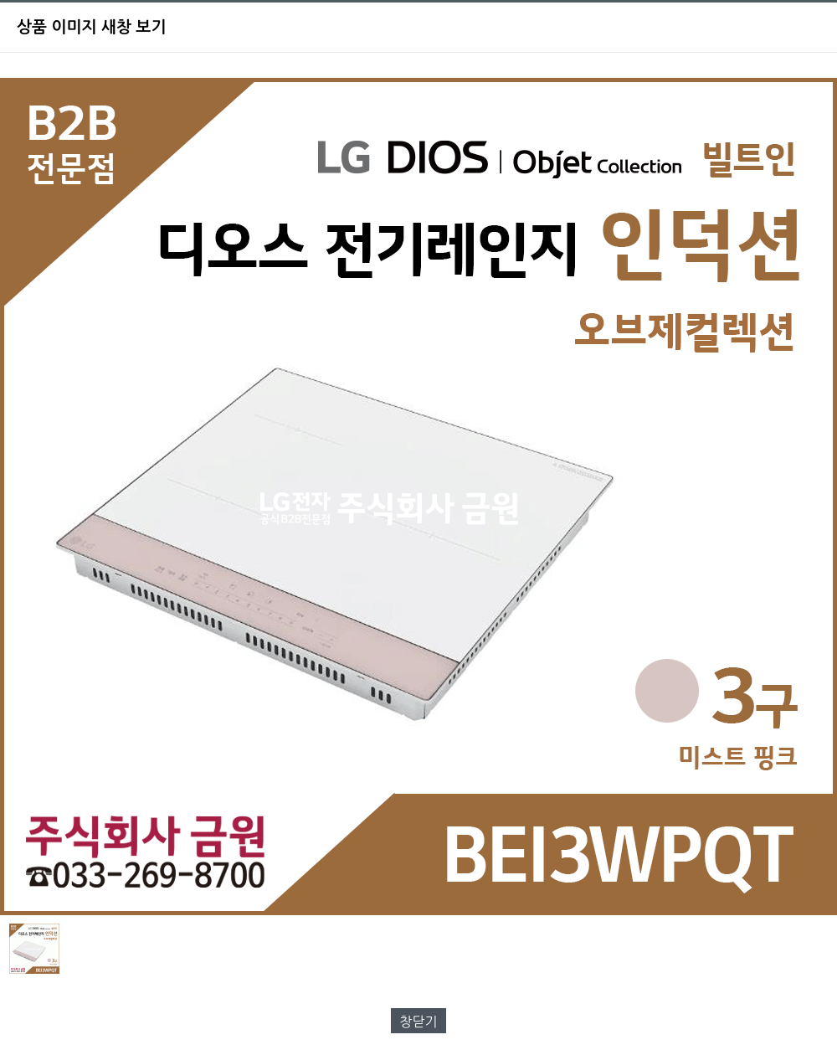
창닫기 (418, 1021)
